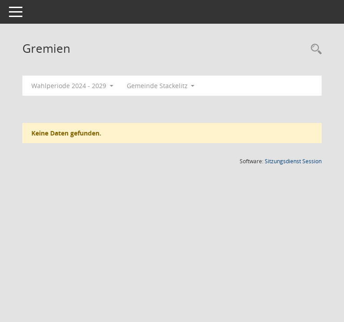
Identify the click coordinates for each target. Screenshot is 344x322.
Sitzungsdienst (293, 161)
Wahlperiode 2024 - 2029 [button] (72, 85)
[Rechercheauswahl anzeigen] (314, 49)
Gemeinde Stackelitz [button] (161, 85)
